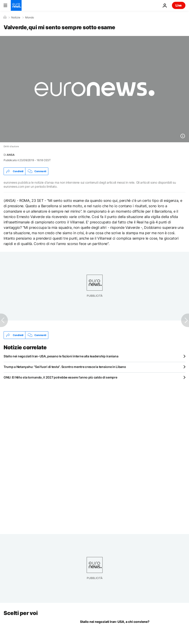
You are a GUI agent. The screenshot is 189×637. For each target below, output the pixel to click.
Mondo (29, 17)
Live (179, 5)
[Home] (5, 17)
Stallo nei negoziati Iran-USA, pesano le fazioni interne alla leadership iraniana (61, 356)
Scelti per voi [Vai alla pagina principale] (21, 613)
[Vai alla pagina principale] (16, 5)
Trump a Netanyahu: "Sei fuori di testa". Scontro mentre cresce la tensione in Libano (65, 367)
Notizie (15, 17)
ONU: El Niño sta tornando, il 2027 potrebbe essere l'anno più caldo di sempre (60, 377)
